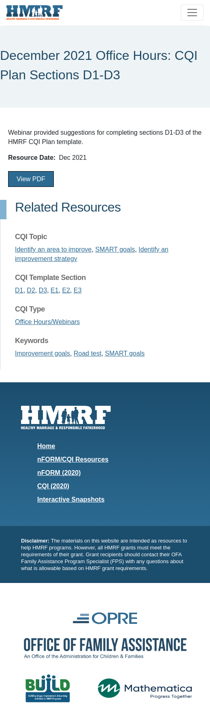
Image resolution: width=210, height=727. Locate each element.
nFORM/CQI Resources (72, 459)
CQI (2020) (53, 486)
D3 (43, 290)
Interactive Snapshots (70, 499)
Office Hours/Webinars (47, 321)
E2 (66, 290)
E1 (55, 290)
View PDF (31, 179)
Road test (87, 353)
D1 (19, 290)
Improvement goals (42, 353)
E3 (78, 290)
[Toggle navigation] (192, 12)
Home (46, 446)
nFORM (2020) (59, 472)
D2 (31, 290)
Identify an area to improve (53, 249)
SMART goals (115, 249)
